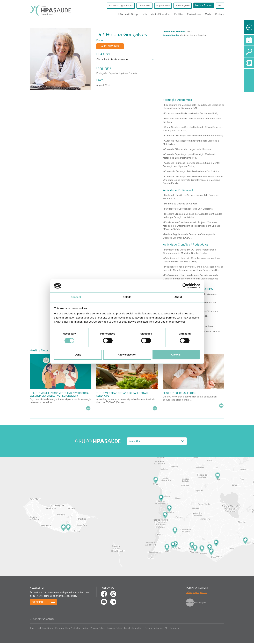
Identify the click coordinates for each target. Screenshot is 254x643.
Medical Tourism (203, 5)
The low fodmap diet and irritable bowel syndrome (122, 394)
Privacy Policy (97, 628)
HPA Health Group (128, 14)
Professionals (194, 14)
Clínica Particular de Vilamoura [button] (112, 59)
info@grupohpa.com (196, 592)
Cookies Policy (114, 628)
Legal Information (133, 628)
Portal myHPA (183, 5)
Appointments (110, 46)
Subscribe (38, 602)
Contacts (219, 14)
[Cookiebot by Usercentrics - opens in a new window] (185, 285)
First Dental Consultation (179, 393)
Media (208, 14)
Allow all (176, 354)
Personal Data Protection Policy (71, 628)
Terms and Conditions (41, 628)
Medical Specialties (161, 14)
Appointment (163, 5)
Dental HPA (144, 5)
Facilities (178, 14)
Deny (78, 354)
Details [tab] (127, 297)
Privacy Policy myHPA (156, 628)
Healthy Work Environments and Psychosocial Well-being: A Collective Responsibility (60, 394)
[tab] (127, 60)
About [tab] (178, 297)
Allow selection (127, 354)
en (220, 5)
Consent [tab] (76, 297)
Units (144, 14)
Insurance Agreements (121, 5)
